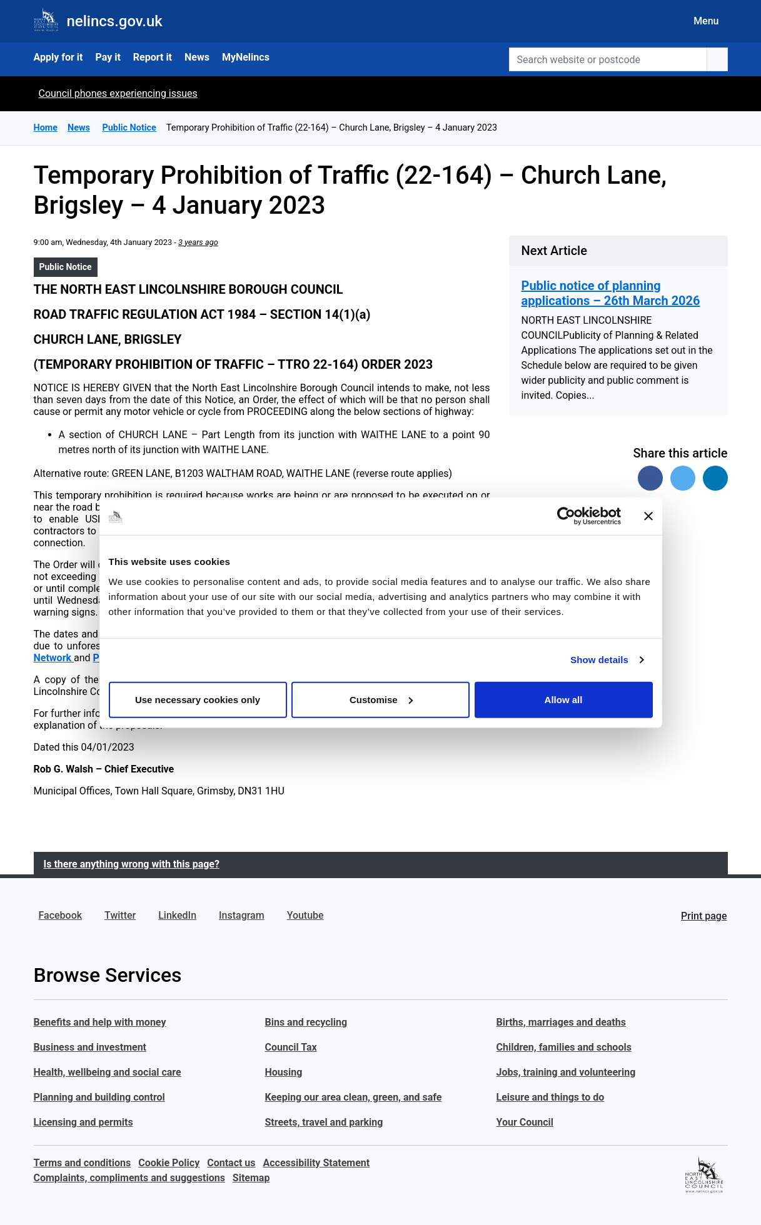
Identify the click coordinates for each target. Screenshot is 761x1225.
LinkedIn (177, 915)
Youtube (305, 915)
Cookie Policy (168, 1163)
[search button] (717, 59)
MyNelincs (246, 57)
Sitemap (251, 1178)
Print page (704, 916)
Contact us (231, 1163)
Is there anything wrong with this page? (131, 864)
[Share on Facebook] (650, 478)
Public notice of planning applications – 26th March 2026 (611, 293)
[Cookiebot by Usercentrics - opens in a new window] (566, 516)
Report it (152, 57)
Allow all (564, 699)
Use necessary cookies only (197, 699)
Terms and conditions (82, 1163)
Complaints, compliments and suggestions (129, 1178)
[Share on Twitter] (682, 478)
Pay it (107, 57)
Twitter (120, 915)
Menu (705, 21)
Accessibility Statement (316, 1163)
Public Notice (65, 267)
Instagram (242, 915)
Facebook (61, 915)
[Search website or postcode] (608, 59)
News (196, 57)
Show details (599, 659)
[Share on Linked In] (715, 478)
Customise (381, 699)
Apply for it (58, 57)
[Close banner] (648, 516)
